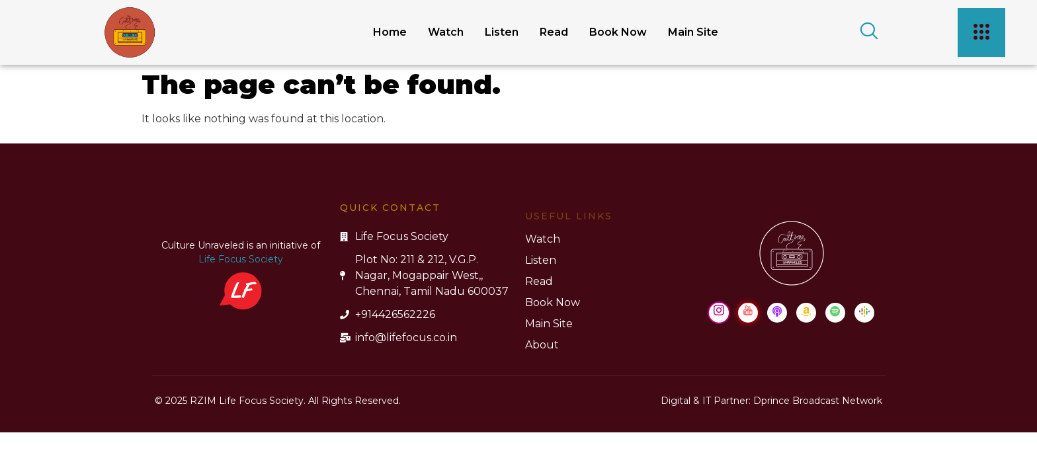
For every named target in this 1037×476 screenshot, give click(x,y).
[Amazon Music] (806, 313)
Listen (501, 32)
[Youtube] (748, 313)
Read (554, 32)
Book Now (618, 32)
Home (390, 32)
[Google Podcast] (864, 313)
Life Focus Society (240, 259)
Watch (446, 32)
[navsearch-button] (864, 32)
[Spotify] (835, 313)
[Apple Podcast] (777, 313)
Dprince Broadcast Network (817, 401)
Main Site (693, 32)
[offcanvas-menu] (981, 32)
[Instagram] (719, 313)
